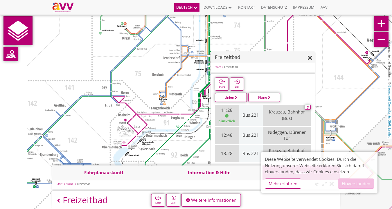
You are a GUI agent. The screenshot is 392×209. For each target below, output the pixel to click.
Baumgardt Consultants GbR (389, 105)
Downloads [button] (218, 7)
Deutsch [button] (186, 7)
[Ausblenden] (310, 58)
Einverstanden (356, 183)
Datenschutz (274, 7)
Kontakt (246, 7)
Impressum (303, 7)
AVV (324, 7)
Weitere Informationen (211, 200)
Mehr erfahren (283, 183)
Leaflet (389, 133)
